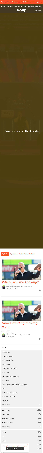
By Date (5, 254)
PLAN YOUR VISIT (14, 449)
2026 (21, 432)
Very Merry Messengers (10, 376)
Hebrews (5, 380)
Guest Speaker (21, 422)
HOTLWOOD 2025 (8, 396)
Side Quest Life (7, 356)
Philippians (6, 352)
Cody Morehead (21, 418)
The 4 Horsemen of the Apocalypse (14, 384)
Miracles (5, 400)
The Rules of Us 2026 (9, 368)
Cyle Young (21, 410)
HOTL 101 (5, 372)
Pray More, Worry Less (10, 392)
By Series (13, 254)
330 (3, 388)
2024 (21, 440)
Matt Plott (21, 414)
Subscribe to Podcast (27, 254)
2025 (21, 436)
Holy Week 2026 (8, 360)
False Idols (6, 364)
